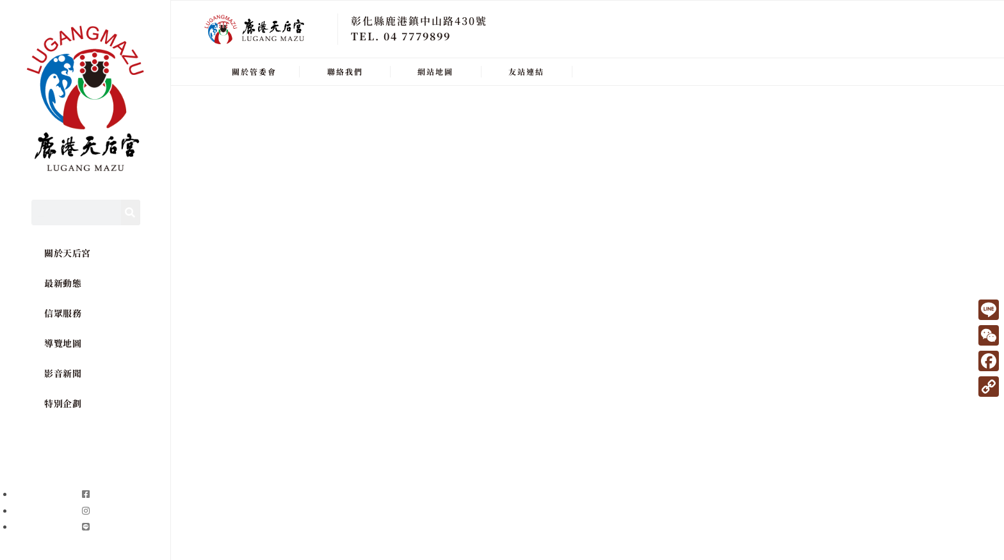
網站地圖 (435, 71)
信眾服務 (62, 313)
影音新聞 (62, 373)
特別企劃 (62, 403)
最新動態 (62, 282)
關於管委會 (254, 71)
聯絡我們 (345, 71)
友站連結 (526, 71)
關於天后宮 (67, 252)
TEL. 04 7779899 (401, 36)
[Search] (130, 212)
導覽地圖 (62, 343)
